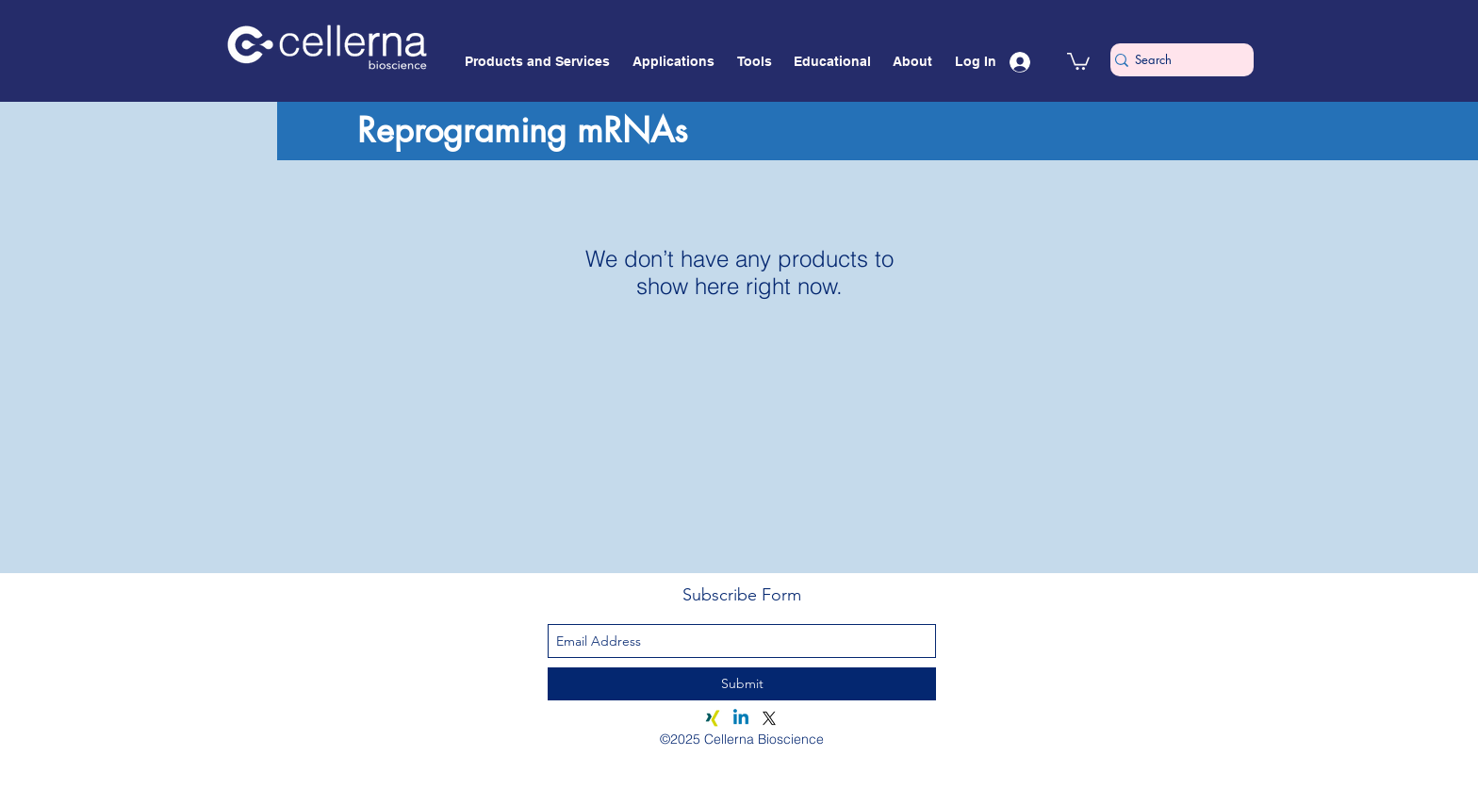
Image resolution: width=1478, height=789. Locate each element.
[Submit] (742, 683)
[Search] (1174, 59)
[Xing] (712, 718)
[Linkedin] (740, 718)
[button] (1078, 60)
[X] (769, 718)
